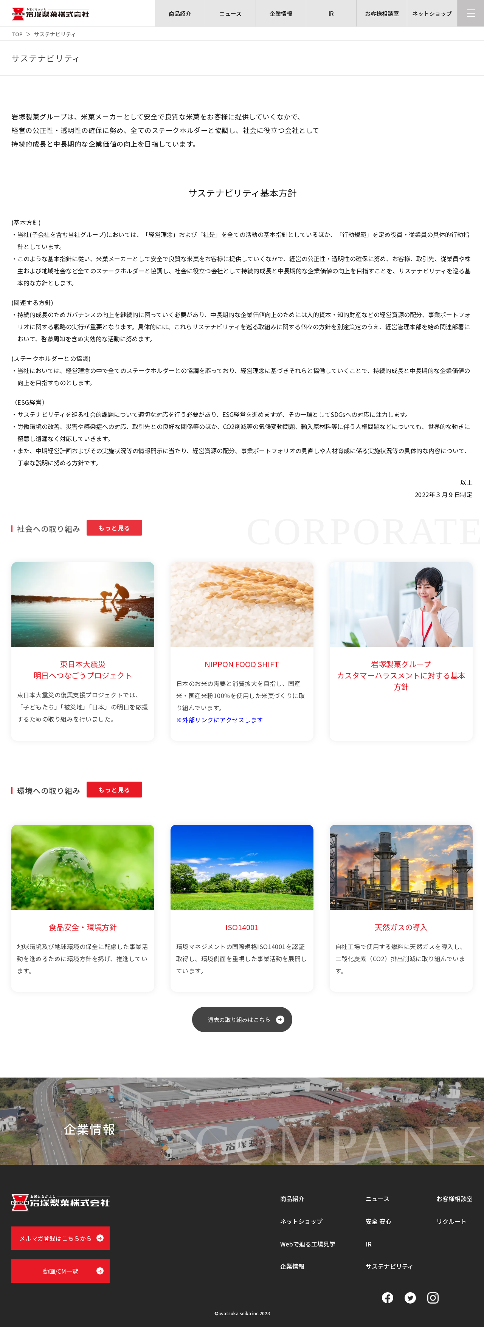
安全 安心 (378, 1221)
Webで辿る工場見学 (307, 1243)
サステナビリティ (390, 1266)
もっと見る (114, 794)
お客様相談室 (454, 1198)
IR (369, 1243)
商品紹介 (292, 1198)
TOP (17, 34)
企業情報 (292, 1266)
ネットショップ (301, 1221)
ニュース (377, 1198)
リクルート (451, 1221)
